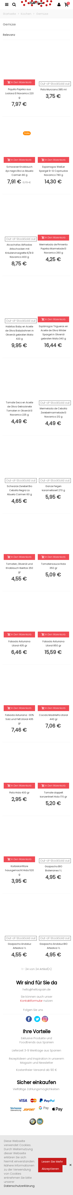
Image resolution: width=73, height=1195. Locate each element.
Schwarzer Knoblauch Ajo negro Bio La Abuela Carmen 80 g (19, 171)
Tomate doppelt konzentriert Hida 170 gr (53, 794)
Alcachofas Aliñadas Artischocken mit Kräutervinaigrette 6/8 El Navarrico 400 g (19, 251)
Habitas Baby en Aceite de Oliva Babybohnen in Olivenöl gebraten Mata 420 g (19, 332)
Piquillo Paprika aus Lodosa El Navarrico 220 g (19, 93)
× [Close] (70, 1165)
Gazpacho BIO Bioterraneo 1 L (53, 868)
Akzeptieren (50, 1169)
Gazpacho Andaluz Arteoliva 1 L (19, 946)
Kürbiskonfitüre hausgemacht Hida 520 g (19, 870)
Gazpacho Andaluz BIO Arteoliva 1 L (53, 946)
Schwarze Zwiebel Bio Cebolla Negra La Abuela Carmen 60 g (19, 490)
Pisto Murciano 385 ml (53, 89)
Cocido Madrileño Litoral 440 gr (53, 717)
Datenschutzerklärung (19, 1186)
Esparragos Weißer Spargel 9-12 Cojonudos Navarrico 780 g (53, 171)
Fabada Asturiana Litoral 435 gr (19, 643)
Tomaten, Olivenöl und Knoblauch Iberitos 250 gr (19, 568)
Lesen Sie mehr (52, 1161)
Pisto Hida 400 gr (19, 792)
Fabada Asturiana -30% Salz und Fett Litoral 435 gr (19, 719)
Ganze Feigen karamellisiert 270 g (53, 488)
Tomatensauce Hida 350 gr (53, 566)
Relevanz (9, 35)
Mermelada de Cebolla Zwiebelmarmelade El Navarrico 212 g (53, 412)
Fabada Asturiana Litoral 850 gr (53, 643)
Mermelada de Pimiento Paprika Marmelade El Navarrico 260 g (53, 248)
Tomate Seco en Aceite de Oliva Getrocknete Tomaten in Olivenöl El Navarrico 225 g (19, 408)
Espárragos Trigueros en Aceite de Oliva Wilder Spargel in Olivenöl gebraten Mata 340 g (53, 332)
